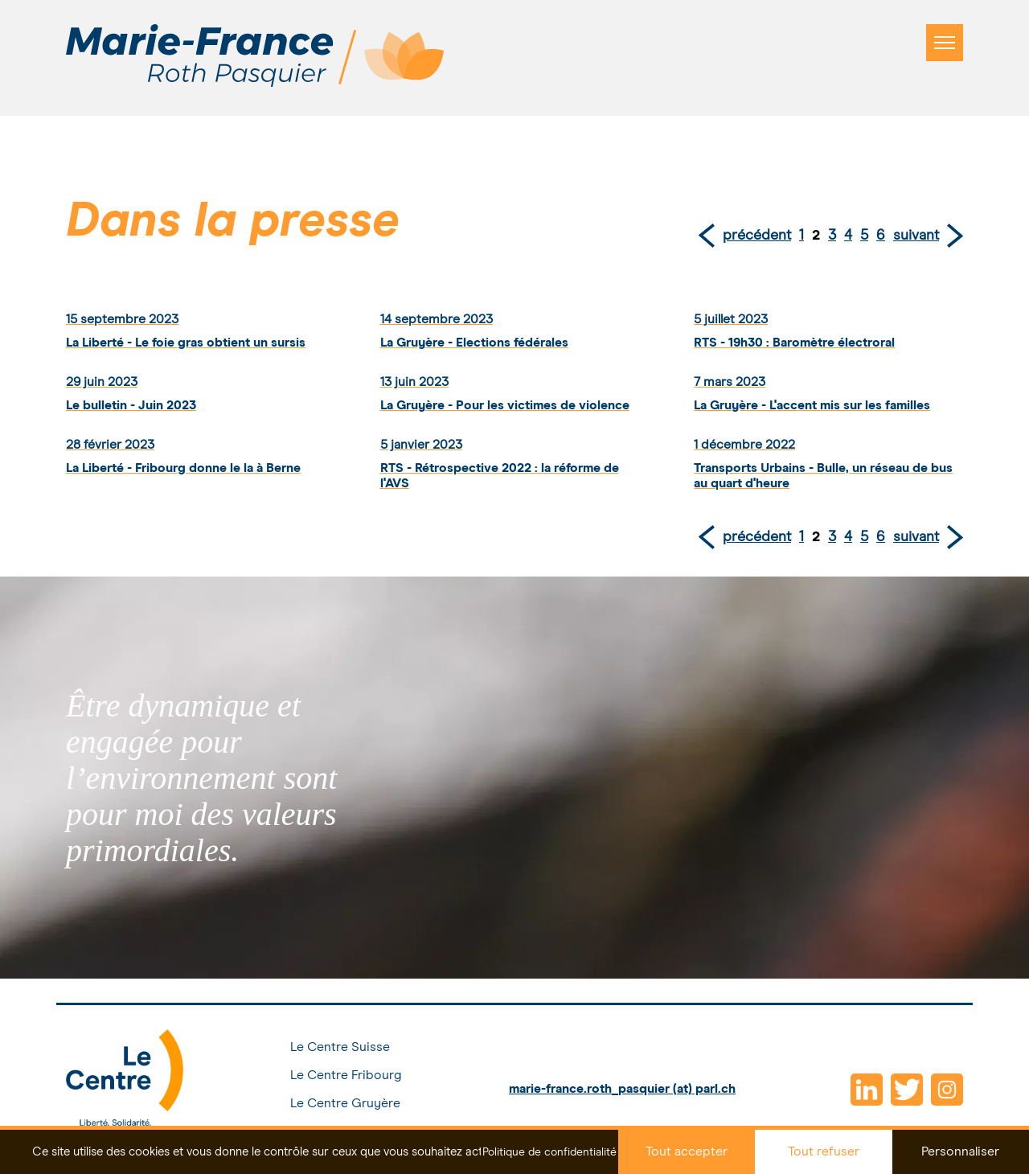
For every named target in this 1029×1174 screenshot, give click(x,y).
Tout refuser (823, 1151)
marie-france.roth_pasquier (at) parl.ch (622, 1088)
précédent (757, 235)
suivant (916, 235)
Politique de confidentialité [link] (549, 1152)
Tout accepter (687, 1151)
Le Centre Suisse (340, 1047)
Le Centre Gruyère (345, 1103)
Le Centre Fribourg (346, 1075)
